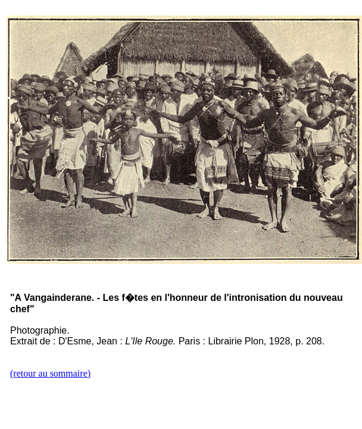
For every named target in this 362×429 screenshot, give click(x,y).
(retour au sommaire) (50, 373)
